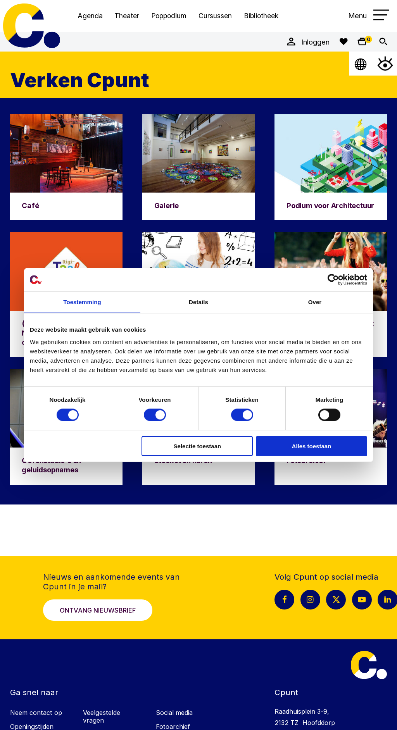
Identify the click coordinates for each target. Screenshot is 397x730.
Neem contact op (36, 712)
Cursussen (215, 16)
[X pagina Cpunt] (336, 599)
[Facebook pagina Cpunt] (284, 599)
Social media (174, 712)
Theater (126, 16)
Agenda (90, 16)
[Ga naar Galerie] (198, 167)
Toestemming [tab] (82, 302)
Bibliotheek (261, 16)
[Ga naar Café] (66, 167)
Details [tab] (198, 302)
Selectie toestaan (197, 445)
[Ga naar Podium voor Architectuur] (330, 167)
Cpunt (32, 26)
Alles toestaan (311, 445)
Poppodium (168, 16)
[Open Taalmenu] (361, 63)
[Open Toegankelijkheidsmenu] (385, 63)
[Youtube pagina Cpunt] (362, 599)
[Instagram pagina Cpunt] (310, 599)
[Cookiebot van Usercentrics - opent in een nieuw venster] (333, 280)
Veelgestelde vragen (101, 716)
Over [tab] (315, 302)
